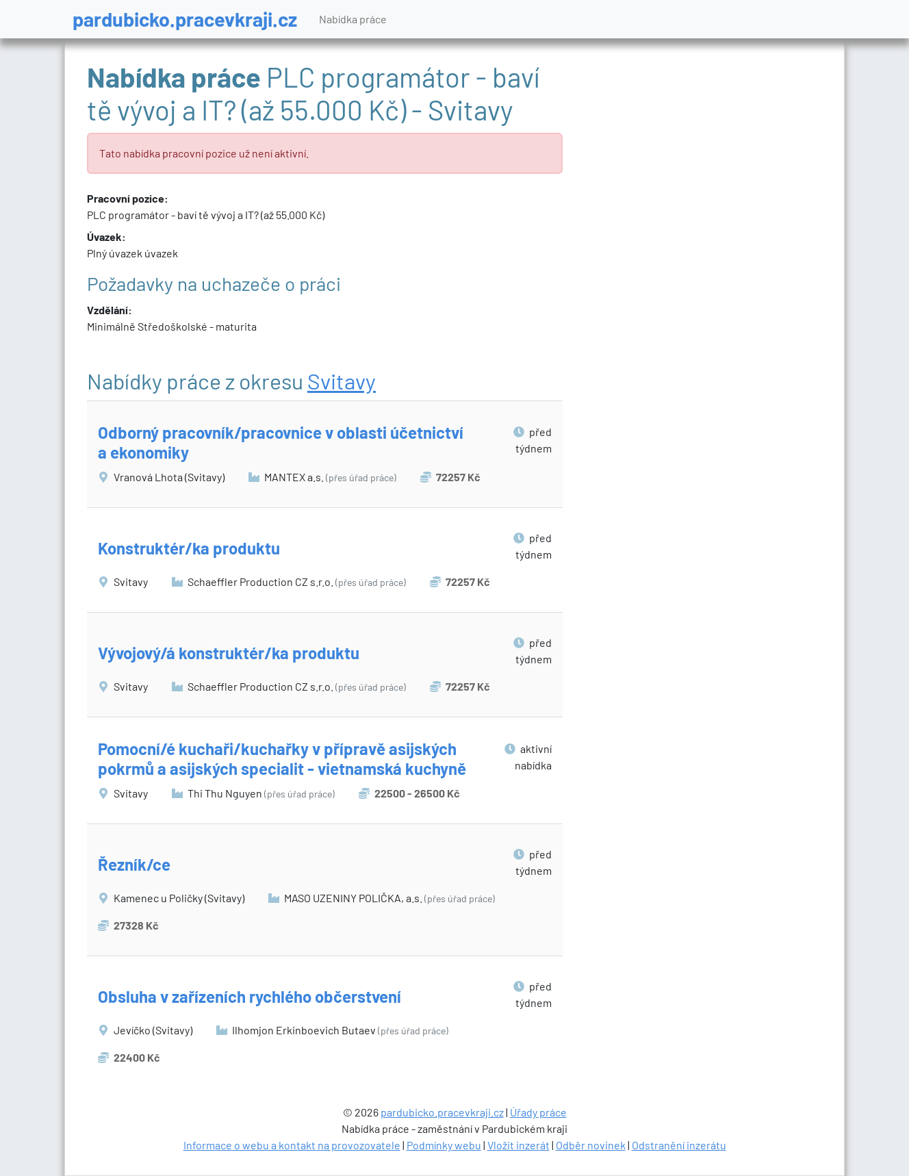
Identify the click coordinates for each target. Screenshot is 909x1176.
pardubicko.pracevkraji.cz (185, 19)
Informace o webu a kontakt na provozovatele (291, 1144)
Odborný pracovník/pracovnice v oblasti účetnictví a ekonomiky (280, 442)
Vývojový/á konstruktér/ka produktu (228, 653)
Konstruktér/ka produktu (189, 548)
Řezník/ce (134, 864)
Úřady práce (538, 1112)
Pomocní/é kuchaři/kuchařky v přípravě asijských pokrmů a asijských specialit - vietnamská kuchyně (282, 758)
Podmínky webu (444, 1144)
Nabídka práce (353, 18)
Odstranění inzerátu (679, 1144)
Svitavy (341, 381)
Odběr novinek (591, 1144)
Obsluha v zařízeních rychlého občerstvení (249, 996)
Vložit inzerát (518, 1144)
